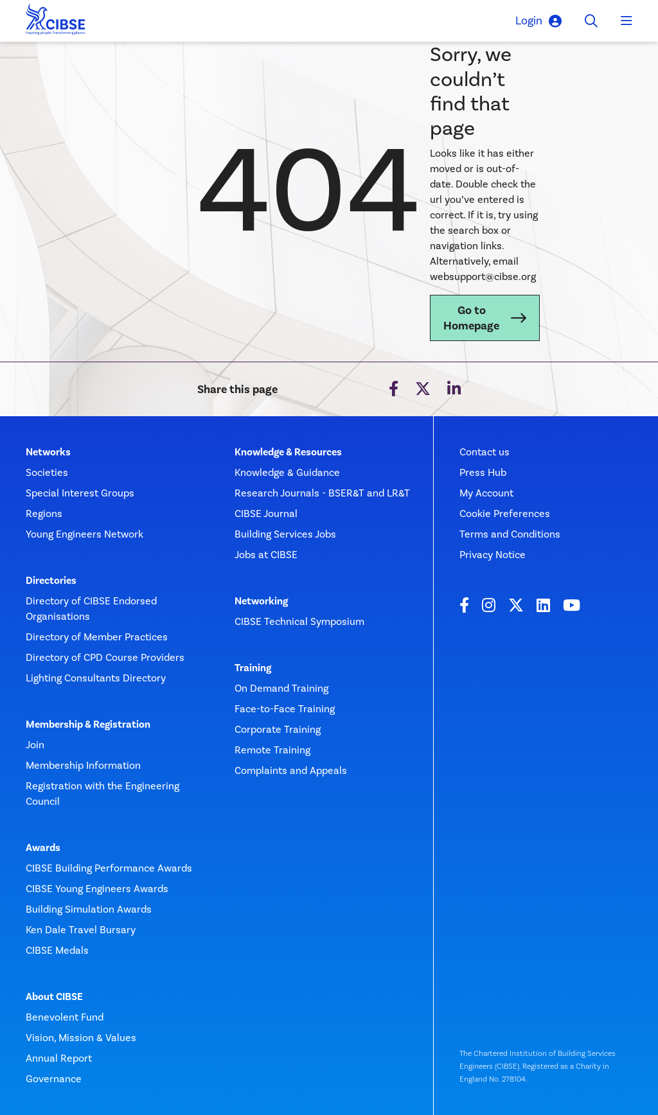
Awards (43, 847)
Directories (51, 580)
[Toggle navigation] (626, 21)
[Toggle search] (591, 21)
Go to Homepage (471, 318)
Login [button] (538, 21)
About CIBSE (54, 996)
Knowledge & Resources (288, 452)
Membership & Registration (88, 724)
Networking (261, 601)
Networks (48, 452)
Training (253, 668)
